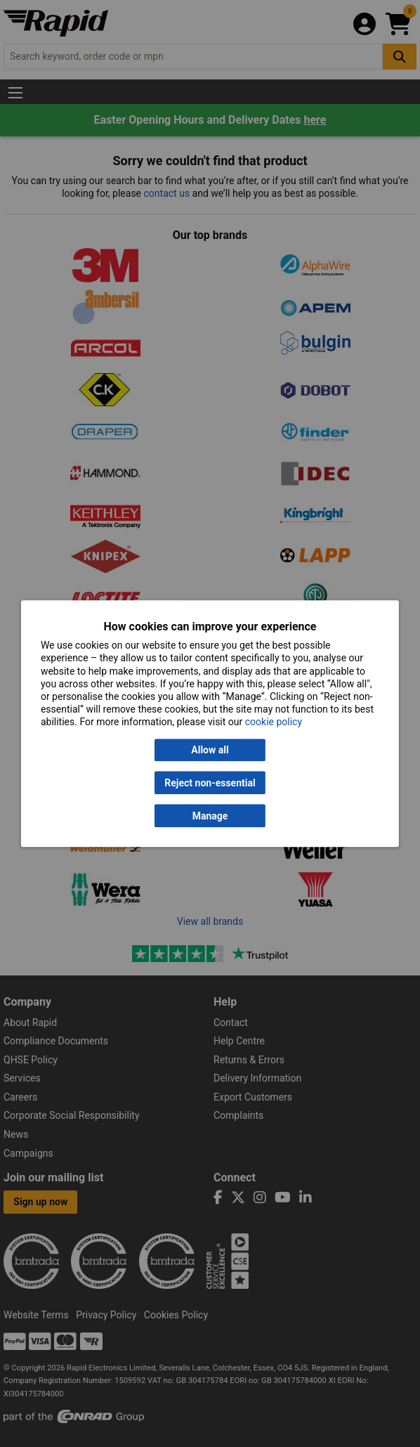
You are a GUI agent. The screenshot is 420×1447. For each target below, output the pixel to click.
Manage (210, 816)
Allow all (209, 749)
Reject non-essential (209, 783)
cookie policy (273, 722)
